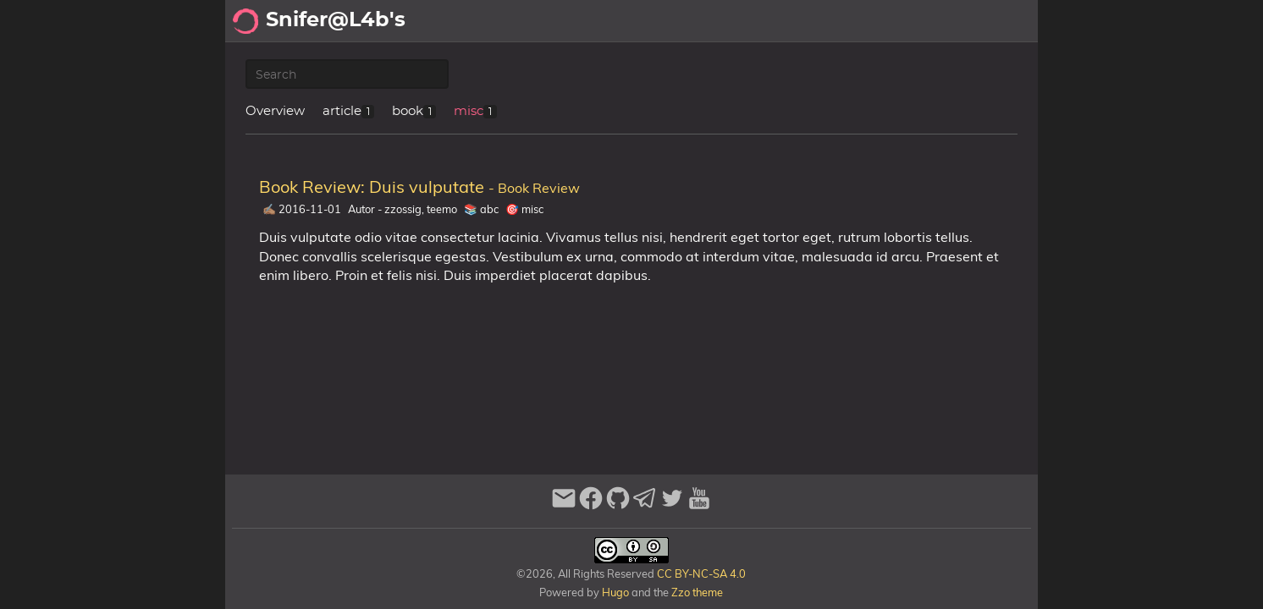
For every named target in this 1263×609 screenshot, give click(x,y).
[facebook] (590, 505)
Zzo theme (697, 592)
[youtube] (699, 505)
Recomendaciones (881, 21)
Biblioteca (995, 21)
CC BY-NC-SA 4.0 (700, 573)
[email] (563, 505)
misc (468, 111)
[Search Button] (594, 21)
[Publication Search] (347, 74)
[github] (618, 505)
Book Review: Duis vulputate (419, 186)
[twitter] (672, 505)
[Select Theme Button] (636, 21)
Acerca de (700, 21)
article (342, 111)
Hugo (615, 592)
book (407, 111)
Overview (275, 111)
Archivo (775, 21)
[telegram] (645, 505)
